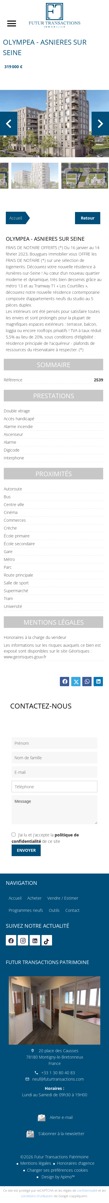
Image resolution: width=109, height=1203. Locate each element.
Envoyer (26, 850)
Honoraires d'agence (75, 1163)
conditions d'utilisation (37, 1196)
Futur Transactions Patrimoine (47, 962)
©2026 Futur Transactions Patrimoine (54, 1156)
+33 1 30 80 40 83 (58, 1072)
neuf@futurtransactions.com (58, 1079)
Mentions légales (35, 1163)
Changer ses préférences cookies (57, 1170)
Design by (57, 1177)
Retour (87, 218)
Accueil (54, 15)
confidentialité (87, 1190)
